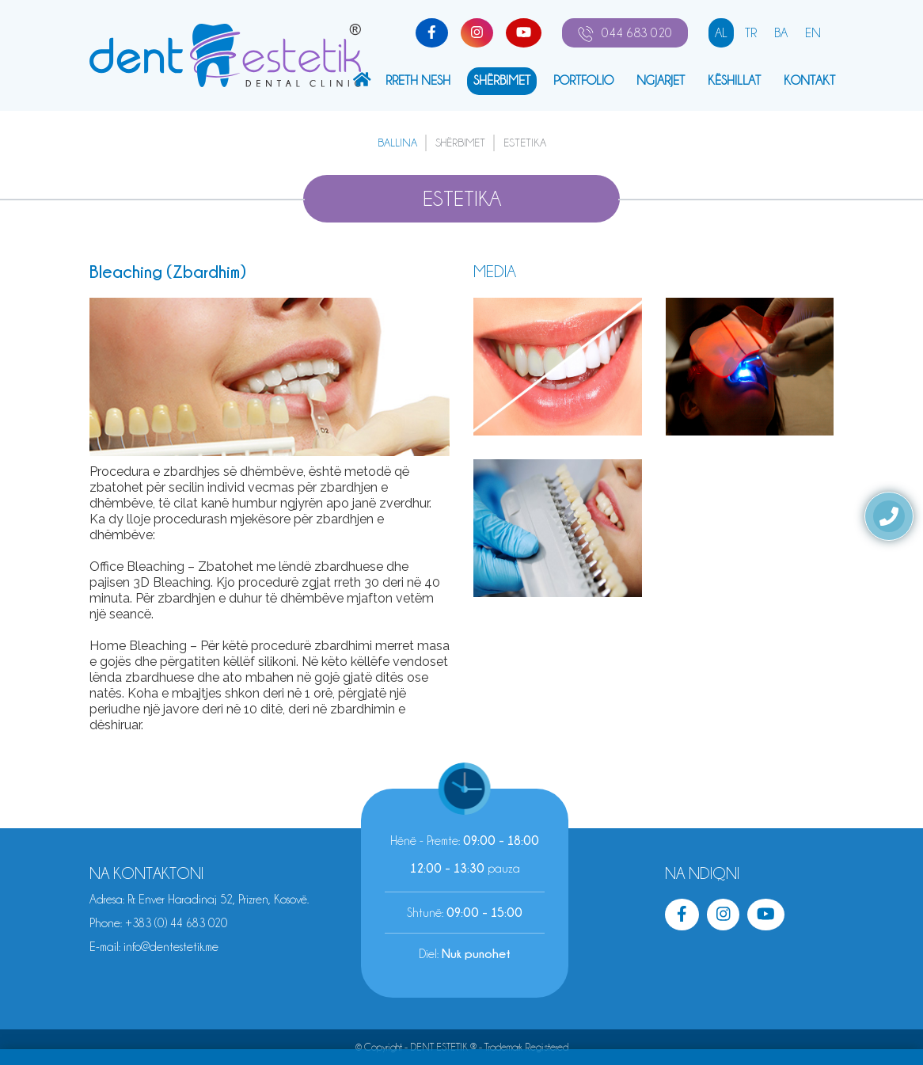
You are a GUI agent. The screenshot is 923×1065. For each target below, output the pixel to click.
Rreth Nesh (418, 80)
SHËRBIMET (501, 80)
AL (721, 33)
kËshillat (734, 80)
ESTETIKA (524, 142)
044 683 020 (625, 33)
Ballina (397, 142)
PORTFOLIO (583, 80)
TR (751, 33)
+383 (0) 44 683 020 (176, 923)
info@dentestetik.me (170, 947)
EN (813, 33)
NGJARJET (660, 80)
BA (781, 33)
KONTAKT (809, 80)
